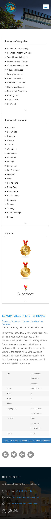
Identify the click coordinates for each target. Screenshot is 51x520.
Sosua (10, 217)
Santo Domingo (14, 212)
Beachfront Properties (17, 91)
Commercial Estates (16, 82)
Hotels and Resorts (15, 86)
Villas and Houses (15, 69)
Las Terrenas (13, 170)
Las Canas (12, 165)
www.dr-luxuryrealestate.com (25, 504)
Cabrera (10, 140)
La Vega (10, 161)
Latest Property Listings (17, 61)
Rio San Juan (13, 195)
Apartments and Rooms (17, 65)
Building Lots (12, 95)
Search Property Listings (18, 48)
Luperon (10, 174)
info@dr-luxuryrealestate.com (26, 497)
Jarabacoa (12, 153)
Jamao (10, 144)
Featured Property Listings (19, 52)
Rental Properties (15, 78)
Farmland (11, 103)
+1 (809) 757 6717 (24, 491)
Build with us (12, 99)
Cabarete (11, 136)
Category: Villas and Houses (15, 321)
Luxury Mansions (14, 74)
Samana (11, 204)
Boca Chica (12, 131)
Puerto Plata (12, 182)
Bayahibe (11, 127)
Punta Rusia (12, 191)
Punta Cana (12, 187)
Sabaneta (11, 199)
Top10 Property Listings (17, 57)
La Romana (12, 157)
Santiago (11, 208)
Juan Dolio (11, 148)
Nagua (10, 178)
